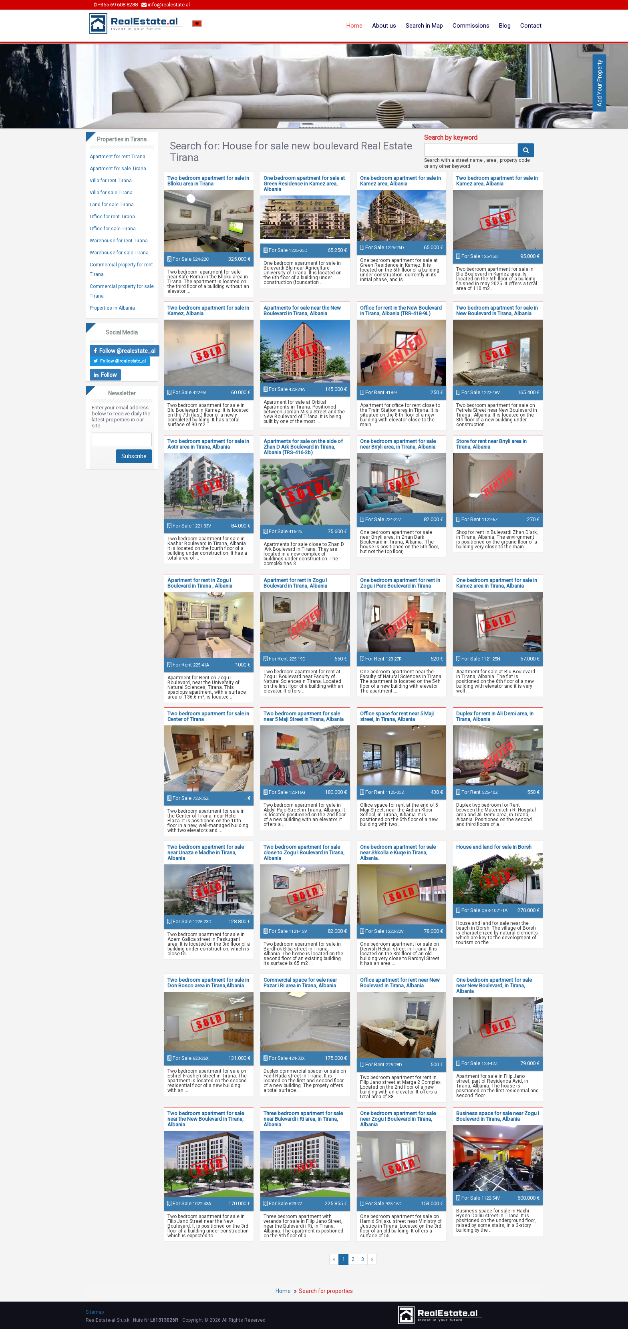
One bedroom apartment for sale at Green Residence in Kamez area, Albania (304, 183)
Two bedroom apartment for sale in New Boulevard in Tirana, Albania (497, 310)
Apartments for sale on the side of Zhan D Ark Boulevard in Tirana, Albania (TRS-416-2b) (303, 446)
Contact (530, 25)
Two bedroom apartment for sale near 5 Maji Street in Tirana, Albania (304, 716)
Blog (505, 25)
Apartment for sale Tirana (118, 168)
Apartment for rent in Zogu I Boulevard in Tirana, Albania (295, 583)
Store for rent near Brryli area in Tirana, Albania (491, 444)
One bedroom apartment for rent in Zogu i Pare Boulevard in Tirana (400, 583)
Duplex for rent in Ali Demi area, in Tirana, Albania (494, 716)
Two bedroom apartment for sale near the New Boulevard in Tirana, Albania (205, 1119)
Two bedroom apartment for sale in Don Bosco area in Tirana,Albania (208, 983)
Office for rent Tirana (112, 216)
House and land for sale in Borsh (493, 847)
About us (384, 25)
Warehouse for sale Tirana (119, 253)
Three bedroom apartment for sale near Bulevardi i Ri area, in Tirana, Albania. (303, 1119)
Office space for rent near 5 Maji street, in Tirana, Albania (397, 716)
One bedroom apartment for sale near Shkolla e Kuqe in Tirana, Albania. (398, 852)
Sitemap (95, 1312)
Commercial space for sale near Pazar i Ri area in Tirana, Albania (300, 983)
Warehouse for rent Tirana (119, 241)
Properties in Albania (112, 308)
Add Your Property (599, 83)
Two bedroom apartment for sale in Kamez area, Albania (497, 181)
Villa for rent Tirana (111, 180)
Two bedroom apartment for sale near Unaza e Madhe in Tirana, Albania (205, 852)
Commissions (471, 25)
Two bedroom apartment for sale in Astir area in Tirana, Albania (208, 444)
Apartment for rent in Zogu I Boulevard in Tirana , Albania (199, 583)
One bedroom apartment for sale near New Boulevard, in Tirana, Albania (494, 985)
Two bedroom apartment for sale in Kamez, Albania (208, 310)
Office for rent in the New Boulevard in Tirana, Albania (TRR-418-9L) (401, 310)
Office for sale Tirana (113, 229)
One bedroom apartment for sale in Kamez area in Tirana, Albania (496, 583)
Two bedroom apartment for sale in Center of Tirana (208, 716)
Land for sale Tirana (112, 204)
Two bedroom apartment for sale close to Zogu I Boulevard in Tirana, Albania (304, 852)
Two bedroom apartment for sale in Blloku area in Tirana (208, 181)
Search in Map (424, 25)
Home (354, 25)
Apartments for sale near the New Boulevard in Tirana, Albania (302, 310)
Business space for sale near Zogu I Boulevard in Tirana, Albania (497, 1116)
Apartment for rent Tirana (117, 156)
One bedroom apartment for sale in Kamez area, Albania (400, 181)
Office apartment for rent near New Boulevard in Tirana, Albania (400, 983)
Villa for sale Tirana (111, 192)
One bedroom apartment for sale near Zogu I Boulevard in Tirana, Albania (398, 1119)
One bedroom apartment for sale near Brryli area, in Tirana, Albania (398, 444)
